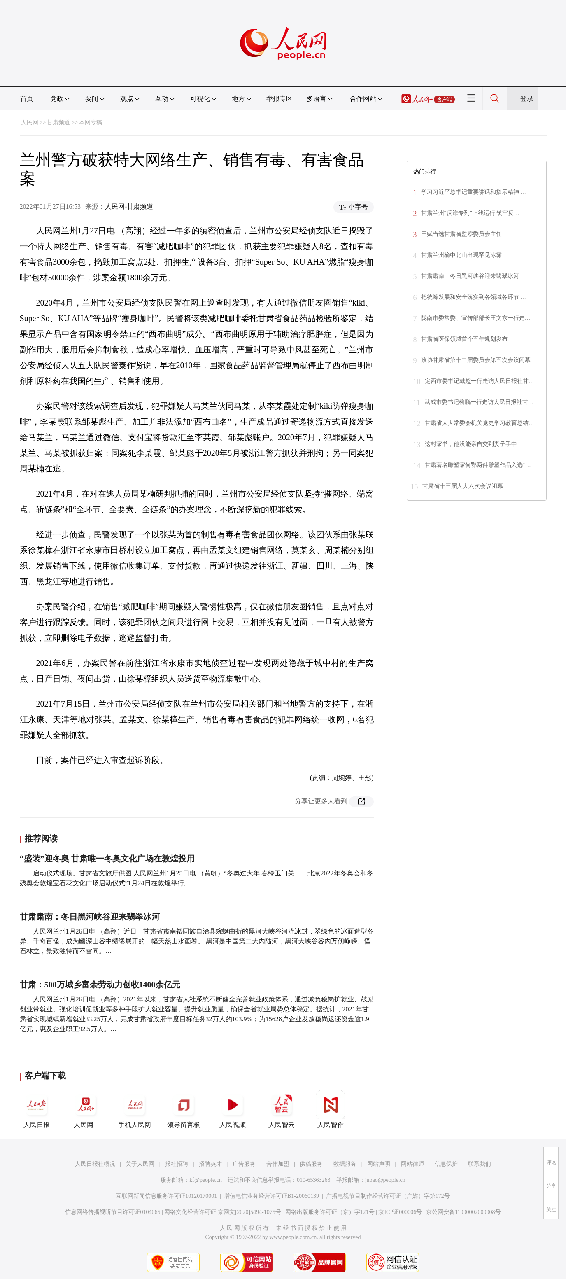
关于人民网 (140, 1164)
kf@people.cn (205, 1180)
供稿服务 (311, 1164)
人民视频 (232, 1109)
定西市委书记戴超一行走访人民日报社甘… (479, 381)
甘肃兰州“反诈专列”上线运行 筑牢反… (470, 213)
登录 (526, 98)
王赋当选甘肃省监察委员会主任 (461, 234)
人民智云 (281, 1109)
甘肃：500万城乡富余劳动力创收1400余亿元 (100, 984)
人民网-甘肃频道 (129, 206)
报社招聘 (176, 1164)
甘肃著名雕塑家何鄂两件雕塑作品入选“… (478, 465)
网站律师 (412, 1164)
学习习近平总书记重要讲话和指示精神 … (473, 192)
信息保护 (446, 1164)
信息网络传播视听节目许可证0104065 (112, 1212)
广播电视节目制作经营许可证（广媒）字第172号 (388, 1196)
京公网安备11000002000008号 (463, 1212)
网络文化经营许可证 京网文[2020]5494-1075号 (222, 1212)
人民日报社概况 (95, 1164)
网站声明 (378, 1164)
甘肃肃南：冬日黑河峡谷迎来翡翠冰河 (90, 916)
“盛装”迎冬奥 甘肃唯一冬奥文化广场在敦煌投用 (107, 858)
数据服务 (344, 1164)
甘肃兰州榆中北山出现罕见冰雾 (461, 255)
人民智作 (330, 1109)
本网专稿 (90, 122)
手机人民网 (134, 1109)
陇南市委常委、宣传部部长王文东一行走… (476, 318)
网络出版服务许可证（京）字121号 (330, 1212)
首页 (26, 98)
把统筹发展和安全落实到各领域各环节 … (473, 297)
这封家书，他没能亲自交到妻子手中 (471, 444)
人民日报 (36, 1109)
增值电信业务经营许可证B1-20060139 (271, 1196)
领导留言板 (183, 1109)
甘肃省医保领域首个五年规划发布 (464, 339)
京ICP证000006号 (400, 1212)
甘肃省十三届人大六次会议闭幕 (462, 486)
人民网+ (85, 1109)
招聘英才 (210, 1164)
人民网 (29, 122)
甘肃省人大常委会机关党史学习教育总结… (479, 423)
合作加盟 (277, 1164)
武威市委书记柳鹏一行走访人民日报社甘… (479, 402)
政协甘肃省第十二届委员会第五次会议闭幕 (476, 360)
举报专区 (279, 98)
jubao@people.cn (385, 1180)
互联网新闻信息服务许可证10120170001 (166, 1196)
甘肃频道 (58, 122)
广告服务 (244, 1164)
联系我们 (479, 1164)
